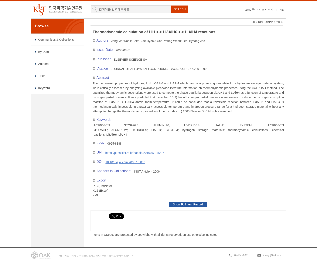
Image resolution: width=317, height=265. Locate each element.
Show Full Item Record (188, 204)
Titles (41, 76)
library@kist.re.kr (272, 255)
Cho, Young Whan (169, 41)
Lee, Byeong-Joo (194, 41)
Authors (43, 64)
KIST (282, 9)
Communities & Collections (56, 39)
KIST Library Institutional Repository (57, 9)
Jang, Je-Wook (121, 41)
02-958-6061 (241, 255)
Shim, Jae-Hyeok (144, 41)
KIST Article (266, 22)
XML (96, 195)
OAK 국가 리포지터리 (259, 9)
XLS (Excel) (100, 190)
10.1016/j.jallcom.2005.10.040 (125, 162)
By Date (43, 51)
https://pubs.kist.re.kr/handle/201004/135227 (134, 153)
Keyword (44, 88)
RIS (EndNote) (102, 186)
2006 (279, 22)
